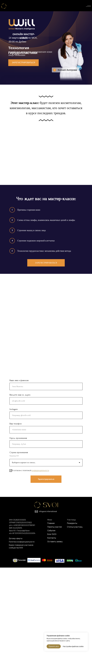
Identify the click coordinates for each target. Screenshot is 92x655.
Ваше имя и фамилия (18, 468)
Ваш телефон (15, 511)
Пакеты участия (54, 614)
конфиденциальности (40, 558)
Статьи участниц (74, 614)
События (51, 618)
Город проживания (18, 525)
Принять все (54, 646)
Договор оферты (15, 626)
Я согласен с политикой (29, 558)
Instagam (13, 497)
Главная (51, 610)
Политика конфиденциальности (21, 629)
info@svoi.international (48, 599)
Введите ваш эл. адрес (20, 482)
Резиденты (72, 610)
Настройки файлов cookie (73, 646)
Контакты (51, 625)
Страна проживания (18, 540)
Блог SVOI (51, 621)
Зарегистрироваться (23, 63)
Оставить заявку (55, 629)
